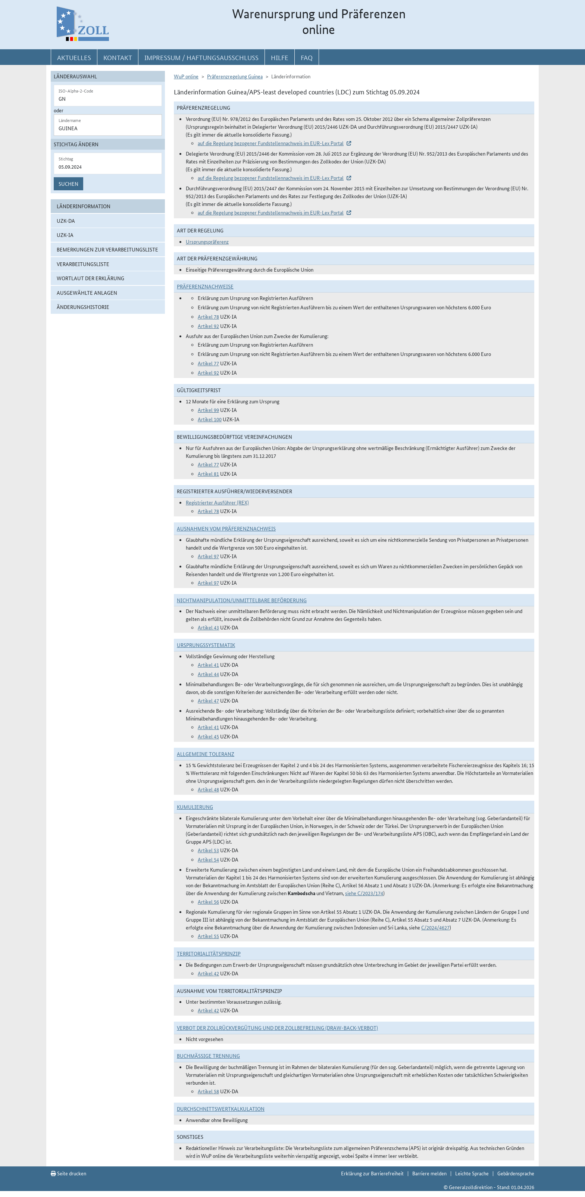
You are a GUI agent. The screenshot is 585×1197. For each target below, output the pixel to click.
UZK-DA (66, 220)
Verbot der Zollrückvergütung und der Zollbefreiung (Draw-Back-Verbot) (277, 1027)
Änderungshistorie (83, 306)
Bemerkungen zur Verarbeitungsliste (107, 249)
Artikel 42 (208, 973)
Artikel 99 (208, 409)
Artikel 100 (210, 419)
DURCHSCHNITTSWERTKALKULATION (221, 1108)
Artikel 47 (208, 700)
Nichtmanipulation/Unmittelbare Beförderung (242, 600)
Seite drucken (68, 1173)
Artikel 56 (208, 901)
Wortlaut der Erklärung (90, 278)
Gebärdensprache (515, 1173)
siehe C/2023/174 (364, 893)
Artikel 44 (208, 674)
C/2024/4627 (435, 927)
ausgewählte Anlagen (87, 292)
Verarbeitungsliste (83, 264)
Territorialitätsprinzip (209, 953)
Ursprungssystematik (206, 644)
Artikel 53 (208, 850)
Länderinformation (83, 206)
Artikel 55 (208, 936)
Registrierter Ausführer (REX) (217, 502)
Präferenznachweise (205, 286)
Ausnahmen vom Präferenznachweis (226, 528)
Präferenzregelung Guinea (235, 76)
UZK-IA (65, 234)
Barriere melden (429, 1173)
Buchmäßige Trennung (208, 1055)
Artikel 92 (208, 325)
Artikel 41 (208, 664)
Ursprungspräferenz (207, 241)
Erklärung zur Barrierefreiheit (372, 1173)
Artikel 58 (208, 1091)
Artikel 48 (208, 789)
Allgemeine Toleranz (205, 753)
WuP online (186, 76)
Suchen (68, 183)
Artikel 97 (208, 556)
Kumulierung (195, 806)
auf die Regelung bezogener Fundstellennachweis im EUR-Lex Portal (271, 143)
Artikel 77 (208, 363)
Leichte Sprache (472, 1173)
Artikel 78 (208, 316)
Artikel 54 (208, 859)
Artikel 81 (208, 473)
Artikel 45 (208, 736)
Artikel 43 (208, 627)
